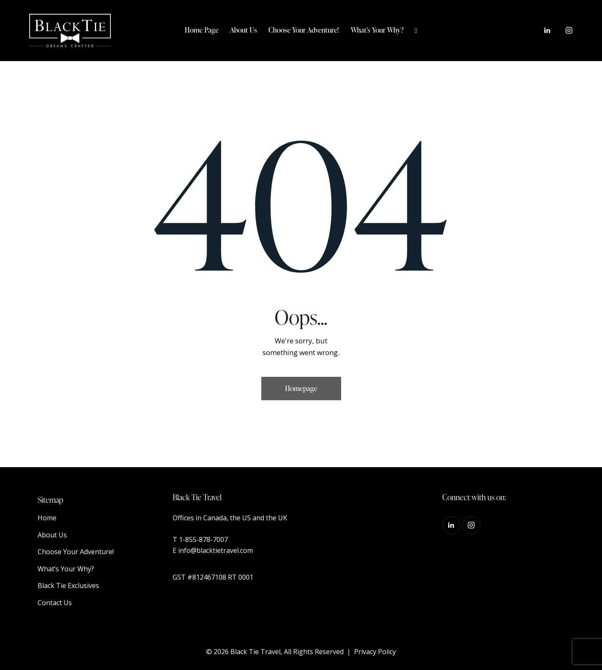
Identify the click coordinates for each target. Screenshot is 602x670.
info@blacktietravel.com (215, 550)
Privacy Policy (375, 651)
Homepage (301, 388)
